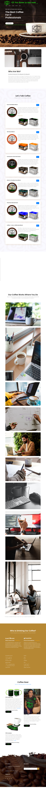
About (10, 5)
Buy (37, 105)
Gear (20, 5)
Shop (8, 711)
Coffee (13, 5)
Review (16, 5)
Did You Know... (20, 115)
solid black (19, 708)
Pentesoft (12, 771)
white (15, 740)
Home (6, 5)
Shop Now (9, 23)
